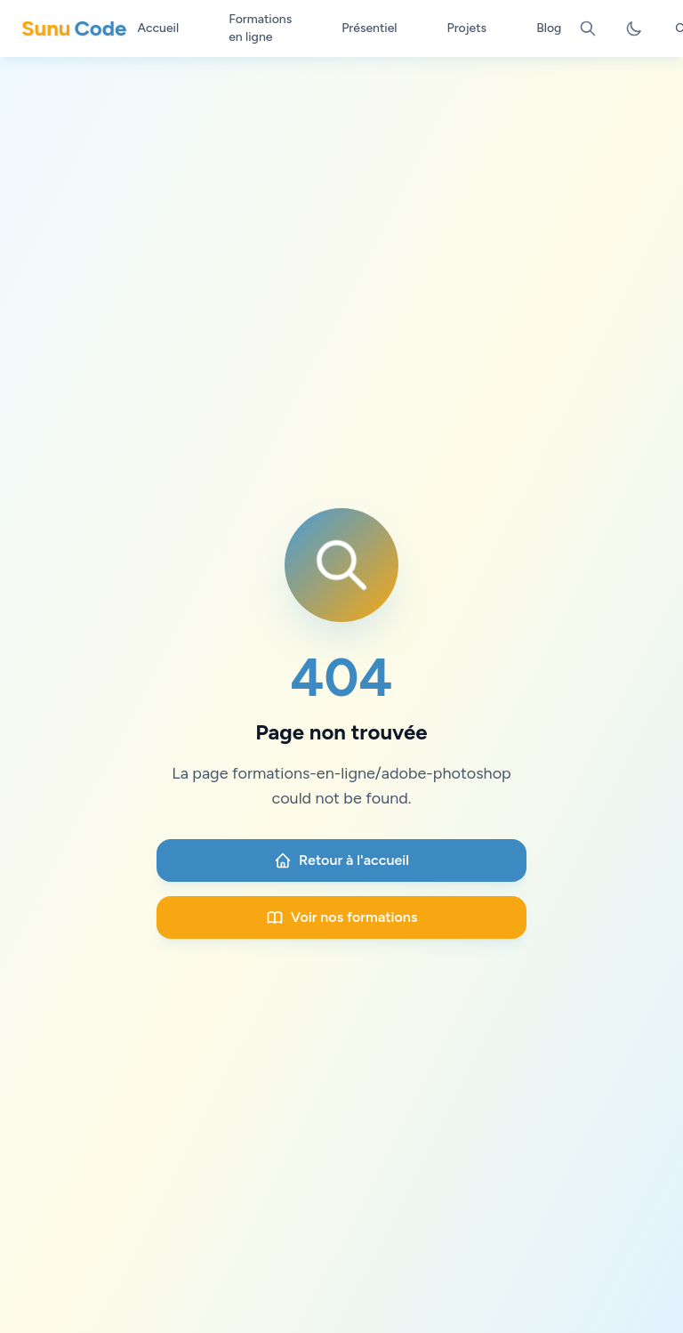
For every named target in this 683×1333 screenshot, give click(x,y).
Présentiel (369, 28)
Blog (548, 28)
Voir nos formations (342, 917)
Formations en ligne (260, 28)
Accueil (158, 28)
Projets (467, 28)
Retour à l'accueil (341, 860)
